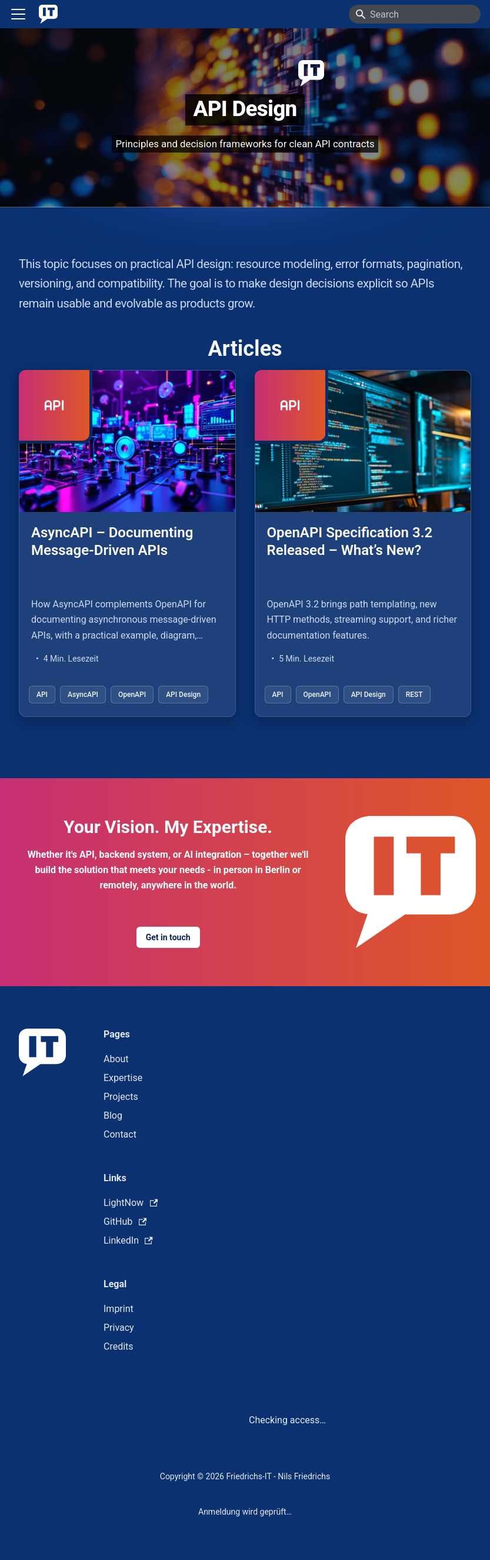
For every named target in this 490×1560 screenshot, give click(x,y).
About (116, 1059)
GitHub (125, 1221)
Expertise (123, 1077)
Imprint (119, 1308)
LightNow (131, 1202)
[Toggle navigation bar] (18, 14)
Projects (121, 1096)
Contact (120, 1134)
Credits (119, 1346)
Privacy (119, 1327)
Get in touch (168, 937)
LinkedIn (128, 1240)
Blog (113, 1115)
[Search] (415, 14)
